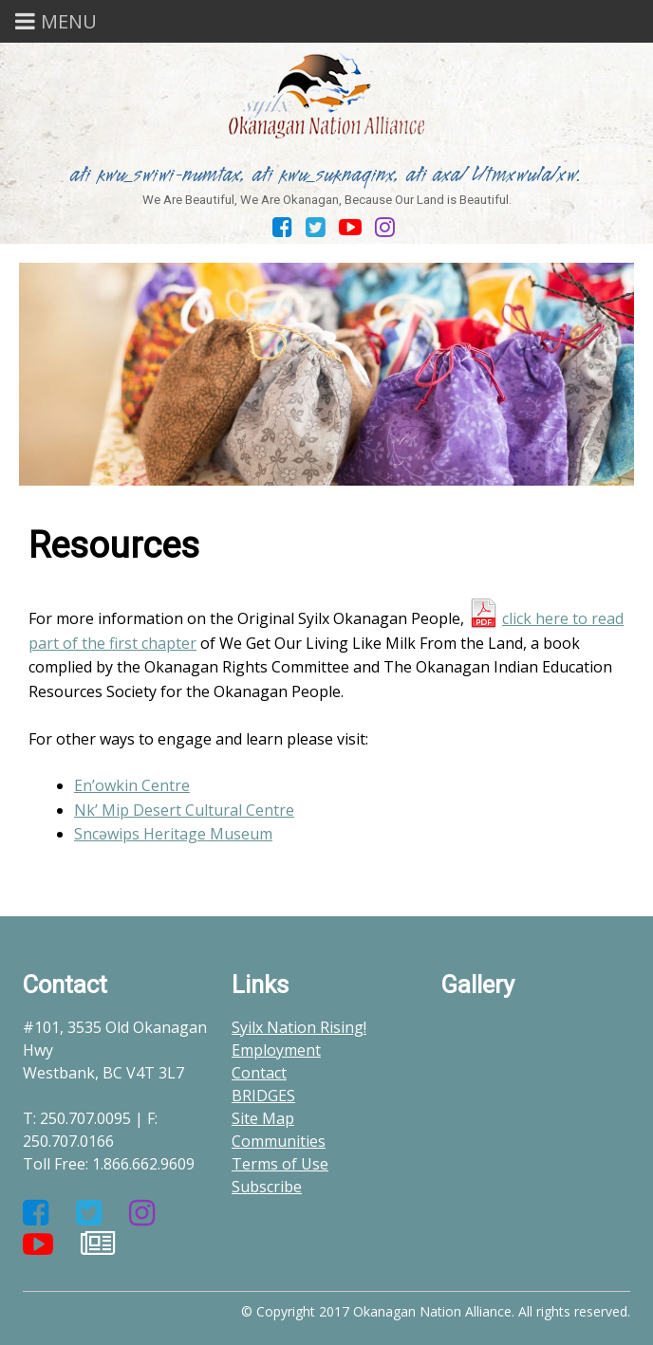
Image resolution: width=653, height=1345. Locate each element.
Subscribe (267, 1186)
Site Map (263, 1118)
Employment (276, 1050)
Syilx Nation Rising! (299, 1027)
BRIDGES (263, 1095)
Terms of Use (280, 1163)
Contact (259, 1072)
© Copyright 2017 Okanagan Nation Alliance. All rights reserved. (435, 1311)
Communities (279, 1141)
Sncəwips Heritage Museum (173, 833)
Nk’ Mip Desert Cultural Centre (184, 810)
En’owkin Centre (132, 785)
